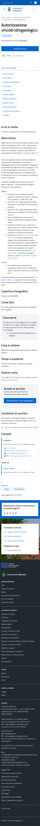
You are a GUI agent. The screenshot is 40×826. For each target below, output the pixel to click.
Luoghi (3, 691)
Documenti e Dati (7, 602)
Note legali (5, 793)
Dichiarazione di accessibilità (11, 797)
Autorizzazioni (6, 627)
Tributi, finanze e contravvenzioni (12, 654)
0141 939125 (9, 448)
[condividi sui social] (6, 55)
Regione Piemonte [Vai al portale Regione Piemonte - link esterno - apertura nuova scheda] (8, 3)
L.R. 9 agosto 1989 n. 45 (29, 153)
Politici (3, 592)
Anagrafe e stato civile (9, 620)
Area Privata (5, 808)
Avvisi (3, 680)
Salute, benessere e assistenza (12, 651)
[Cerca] (34, 9)
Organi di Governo (7, 588)
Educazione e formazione (10, 637)
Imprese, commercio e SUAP (11, 644)
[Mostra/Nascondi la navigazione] (4, 9)
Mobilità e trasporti (8, 648)
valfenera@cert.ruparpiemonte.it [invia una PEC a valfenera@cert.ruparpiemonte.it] (20, 456)
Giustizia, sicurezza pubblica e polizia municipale (18, 641)
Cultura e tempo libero (9, 634)
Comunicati (5, 676)
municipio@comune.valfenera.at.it (18, 721)
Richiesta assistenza (8, 780)
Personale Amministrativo (10, 595)
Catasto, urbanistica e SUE (10, 631)
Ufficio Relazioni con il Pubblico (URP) (14, 719)
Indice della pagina (20, 68)
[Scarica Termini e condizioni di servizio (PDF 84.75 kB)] (19, 427)
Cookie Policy (6, 790)
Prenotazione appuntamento (11, 773)
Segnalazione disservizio (9, 776)
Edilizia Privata (8, 468)
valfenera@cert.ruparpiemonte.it (16, 724)
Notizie (3, 673)
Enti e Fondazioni (7, 599)
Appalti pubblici (6, 624)
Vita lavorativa (6, 661)
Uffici (3, 585)
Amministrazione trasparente (11, 783)
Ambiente (4, 617)
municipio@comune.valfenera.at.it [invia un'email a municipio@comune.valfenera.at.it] (15, 453)
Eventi (3, 695)
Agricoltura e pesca (8, 614)
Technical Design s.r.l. (15, 820)
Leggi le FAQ (5, 769)
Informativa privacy (8, 786)
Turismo (4, 658)
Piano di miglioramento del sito (12, 800)
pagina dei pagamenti (10, 380)
